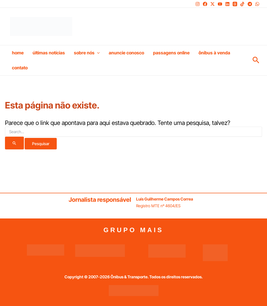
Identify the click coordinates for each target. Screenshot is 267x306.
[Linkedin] (227, 4)
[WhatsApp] (257, 4)
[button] (97, 52)
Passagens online (171, 52)
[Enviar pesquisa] (14, 143)
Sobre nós (87, 52)
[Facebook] (205, 4)
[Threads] (235, 4)
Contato (20, 67)
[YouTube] (220, 4)
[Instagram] (197, 4)
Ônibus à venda (214, 52)
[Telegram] (250, 4)
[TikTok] (242, 4)
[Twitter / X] (212, 4)
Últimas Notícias (49, 52)
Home (18, 52)
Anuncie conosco (126, 52)
